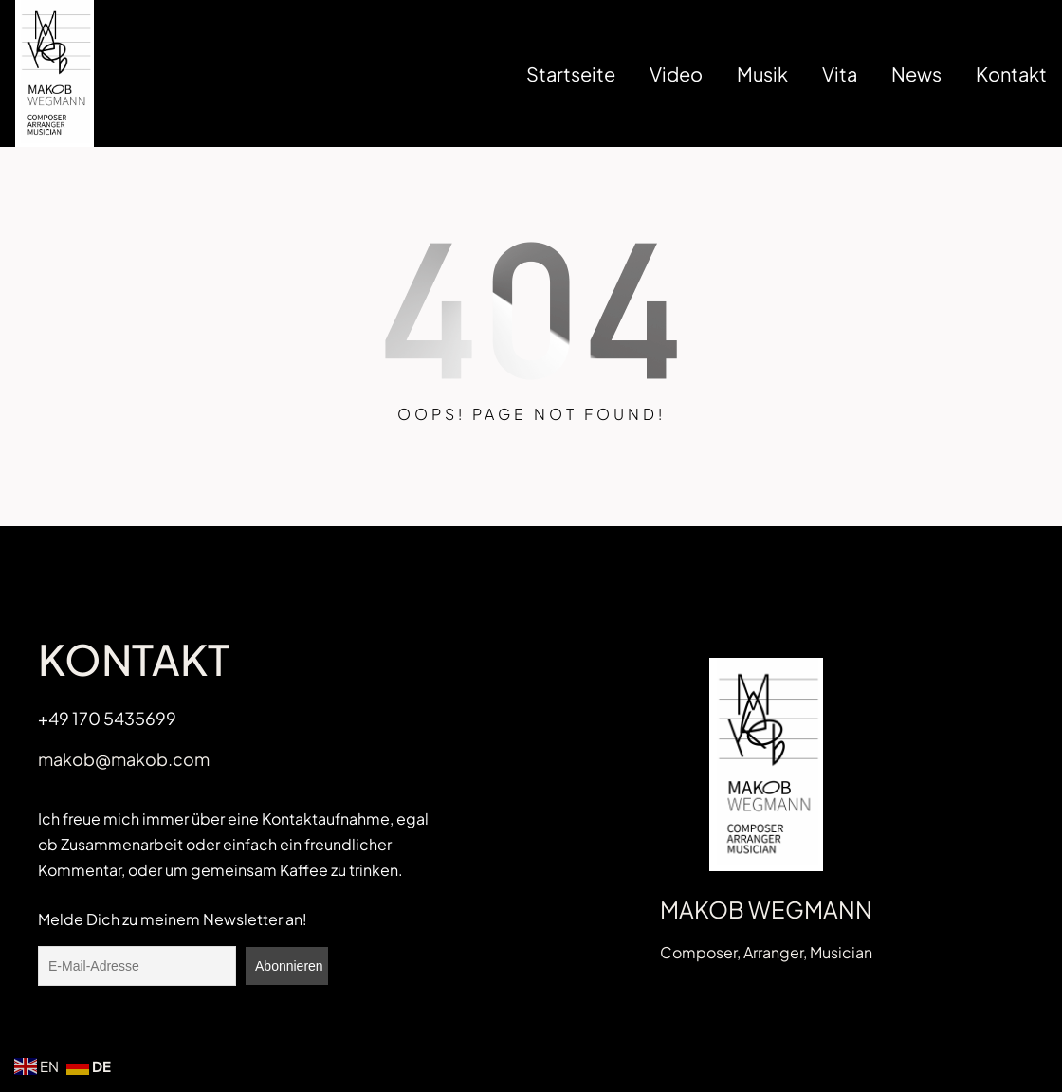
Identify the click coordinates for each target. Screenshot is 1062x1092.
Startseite (570, 73)
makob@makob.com (124, 759)
